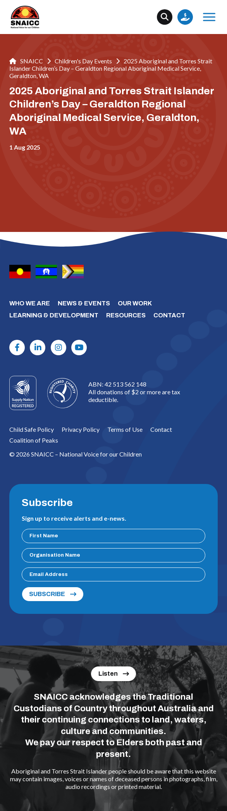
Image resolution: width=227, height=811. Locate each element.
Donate (185, 17)
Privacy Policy (81, 429)
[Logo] (62, 393)
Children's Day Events (83, 61)
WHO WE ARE (29, 303)
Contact (161, 429)
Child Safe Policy (31, 429)
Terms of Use (125, 429)
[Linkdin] (37, 347)
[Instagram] (58, 347)
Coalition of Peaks (33, 440)
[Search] (164, 17)
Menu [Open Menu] (207, 17)
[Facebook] (17, 347)
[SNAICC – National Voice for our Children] (25, 17)
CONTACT (169, 315)
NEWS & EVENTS (84, 303)
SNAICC (26, 61)
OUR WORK (135, 303)
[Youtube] (79, 347)
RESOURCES (126, 315)
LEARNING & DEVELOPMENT (53, 315)
